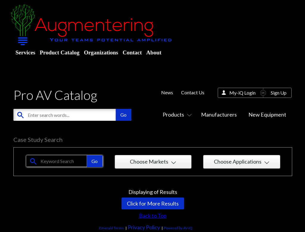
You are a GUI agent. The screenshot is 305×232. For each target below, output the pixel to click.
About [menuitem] (153, 52)
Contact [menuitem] (132, 52)
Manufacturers (219, 114)
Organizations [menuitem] (101, 52)
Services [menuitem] (25, 52)
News (167, 92)
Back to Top (152, 215)
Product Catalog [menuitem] (59, 52)
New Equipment (267, 114)
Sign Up (279, 92)
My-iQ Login (242, 92)
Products (176, 114)
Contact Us (192, 92)
